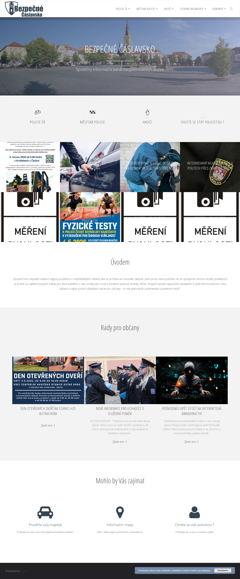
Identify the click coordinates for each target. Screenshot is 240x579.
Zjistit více (48, 425)
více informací (204, 570)
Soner (24, 571)
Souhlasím (223, 570)
